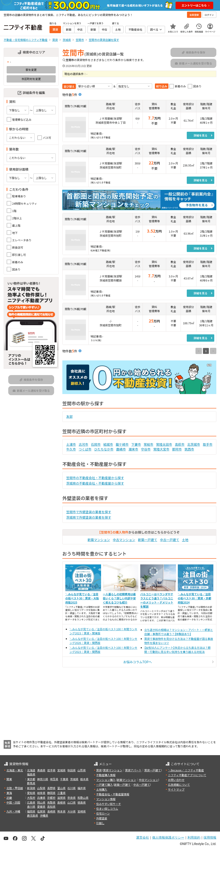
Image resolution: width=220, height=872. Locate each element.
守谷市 (146, 449)
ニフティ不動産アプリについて (187, 775)
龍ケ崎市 (122, 444)
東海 (9, 793)
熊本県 (61, 811)
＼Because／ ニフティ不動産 (186, 770)
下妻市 (136, 444)
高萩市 (179, 444)
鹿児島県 (32, 815)
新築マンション (99, 539)
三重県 (61, 793)
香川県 (31, 806)
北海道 (31, 770)
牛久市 (71, 449)
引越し (100, 823)
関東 (9, 779)
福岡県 (31, 811)
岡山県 (41, 802)
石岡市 (96, 444)
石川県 (71, 788)
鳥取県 (51, 802)
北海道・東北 (14, 770)
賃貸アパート (133, 770)
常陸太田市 (164, 444)
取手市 (207, 444)
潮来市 (133, 449)
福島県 (31, 774)
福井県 (81, 788)
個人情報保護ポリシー (168, 837)
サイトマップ (176, 789)
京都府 (51, 798)
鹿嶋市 (121, 449)
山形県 (81, 770)
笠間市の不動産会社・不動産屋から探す (95, 477)
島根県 (61, 802)
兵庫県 (41, 798)
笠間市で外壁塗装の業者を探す (88, 512)
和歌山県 (82, 798)
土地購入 (101, 789)
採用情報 (210, 837)
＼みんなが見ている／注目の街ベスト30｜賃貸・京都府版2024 (194, 598)
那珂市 (177, 449)
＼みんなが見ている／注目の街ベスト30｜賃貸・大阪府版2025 (82, 598)
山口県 (71, 802)
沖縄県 (44, 815)
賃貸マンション (112, 770)
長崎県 (51, 811)
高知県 (51, 806)
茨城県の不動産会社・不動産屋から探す (95, 483)
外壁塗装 (101, 818)
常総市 (148, 444)
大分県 (71, 811)
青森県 (41, 770)
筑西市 (189, 449)
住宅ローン (103, 813)
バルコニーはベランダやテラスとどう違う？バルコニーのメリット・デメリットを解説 (156, 600)
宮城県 (61, 770)
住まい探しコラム (107, 808)
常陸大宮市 (161, 449)
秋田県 (71, 770)
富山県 (61, 788)
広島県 (31, 802)
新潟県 (31, 788)
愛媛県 (41, 806)
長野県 (51, 788)
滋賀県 (61, 798)
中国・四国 (13, 802)
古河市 (83, 444)
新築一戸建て (147, 539)
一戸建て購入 (104, 784)
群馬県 (31, 783)
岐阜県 (41, 793)
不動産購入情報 (106, 775)
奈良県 (71, 798)
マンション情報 (106, 799)
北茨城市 (193, 444)
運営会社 (142, 837)
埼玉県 (54, 779)
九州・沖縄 (13, 811)
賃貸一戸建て (152, 770)
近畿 (9, 798)
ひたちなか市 (103, 449)
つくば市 (85, 449)
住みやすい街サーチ (108, 804)
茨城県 (74, 779)
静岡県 (51, 793)
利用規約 (193, 837)
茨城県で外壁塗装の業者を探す (88, 517)
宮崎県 (81, 811)
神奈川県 (42, 779)
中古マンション (124, 539)
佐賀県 (41, 811)
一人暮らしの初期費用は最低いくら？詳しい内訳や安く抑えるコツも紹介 (119, 598)
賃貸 (99, 770)
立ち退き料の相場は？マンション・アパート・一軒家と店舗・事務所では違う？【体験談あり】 (178, 632)
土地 (185, 539)
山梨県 (41, 788)
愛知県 (31, 793)
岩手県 (51, 770)
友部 (69, 416)
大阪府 (31, 798)
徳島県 (81, 802)
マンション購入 (106, 780)
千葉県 (64, 779)
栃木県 (84, 779)
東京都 (31, 779)
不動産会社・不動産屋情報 (112, 794)
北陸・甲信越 (14, 788)
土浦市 (71, 444)
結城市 (108, 444)
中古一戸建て (169, 539)
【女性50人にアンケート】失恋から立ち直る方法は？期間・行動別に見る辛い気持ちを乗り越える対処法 (177, 650)
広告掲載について (179, 784)
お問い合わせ (176, 780)
